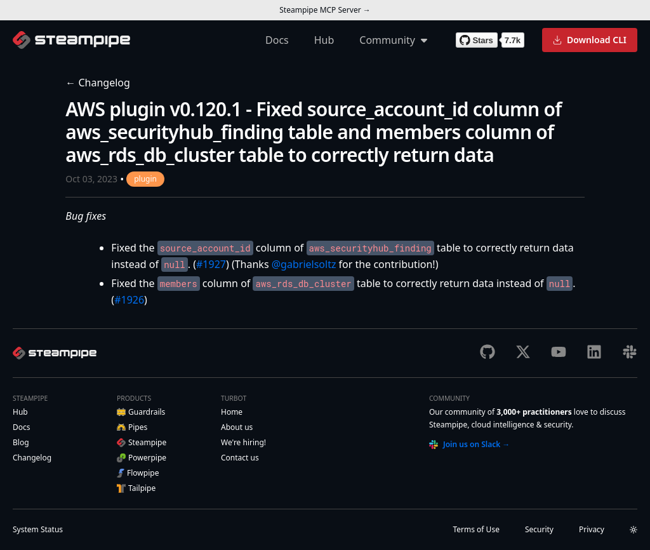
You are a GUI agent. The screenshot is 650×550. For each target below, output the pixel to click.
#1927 (211, 264)
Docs (277, 40)
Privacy (591, 529)
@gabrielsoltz (304, 264)
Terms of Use (476, 529)
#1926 (129, 300)
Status (38, 529)
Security (539, 529)
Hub (324, 40)
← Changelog (97, 83)
